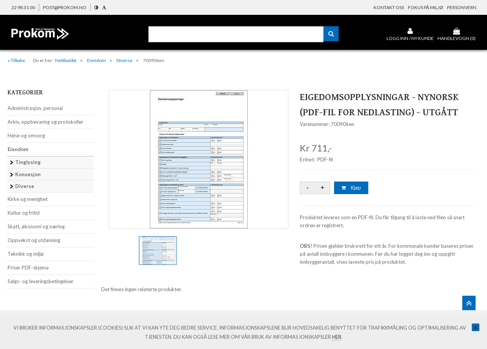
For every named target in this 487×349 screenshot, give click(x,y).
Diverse (124, 60)
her (336, 337)
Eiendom (96, 60)
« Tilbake (16, 60)
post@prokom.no (64, 7)
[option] (198, 159)
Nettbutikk (65, 60)
